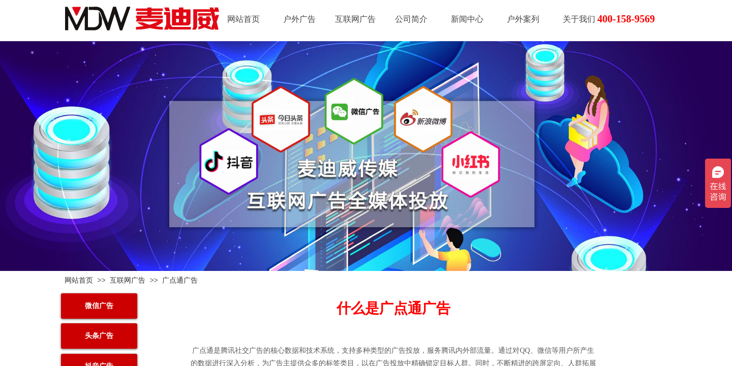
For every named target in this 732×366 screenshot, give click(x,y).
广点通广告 (180, 280)
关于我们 (579, 19)
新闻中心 (467, 19)
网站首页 (243, 19)
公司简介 (411, 19)
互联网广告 (355, 19)
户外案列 (523, 19)
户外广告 (299, 19)
